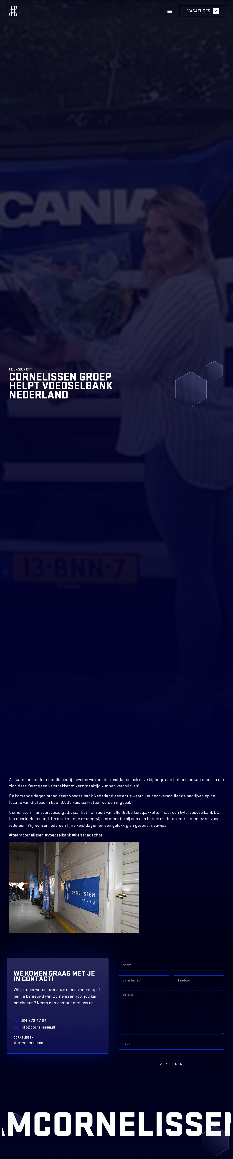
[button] (169, 11)
